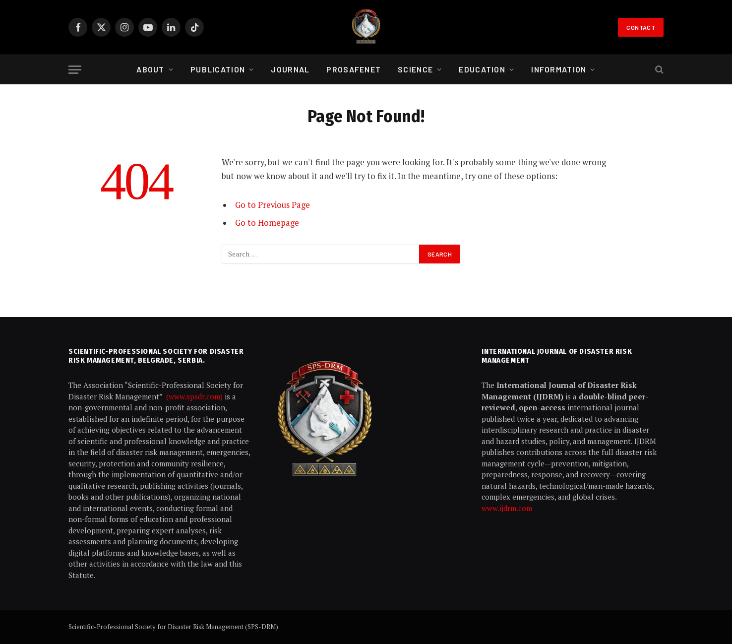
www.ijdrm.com (507, 508)
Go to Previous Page (272, 204)
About (150, 69)
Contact (640, 27)
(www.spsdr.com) (195, 396)
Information (558, 69)
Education (482, 69)
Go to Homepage (267, 222)
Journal (290, 69)
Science (415, 69)
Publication (217, 69)
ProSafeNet (353, 69)
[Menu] (74, 70)
